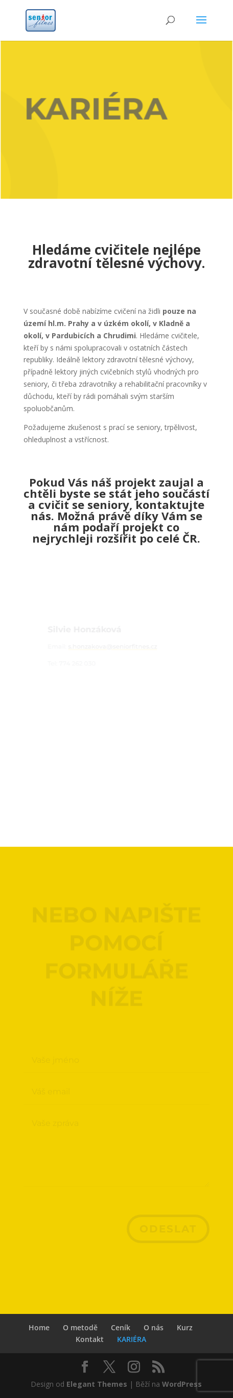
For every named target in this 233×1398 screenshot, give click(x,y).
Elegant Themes (96, 1384)
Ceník (120, 1327)
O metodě (80, 1327)
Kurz (185, 1327)
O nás (154, 1327)
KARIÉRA (131, 1339)
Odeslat (168, 1229)
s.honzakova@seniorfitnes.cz (112, 647)
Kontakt (90, 1339)
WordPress (182, 1384)
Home (39, 1327)
